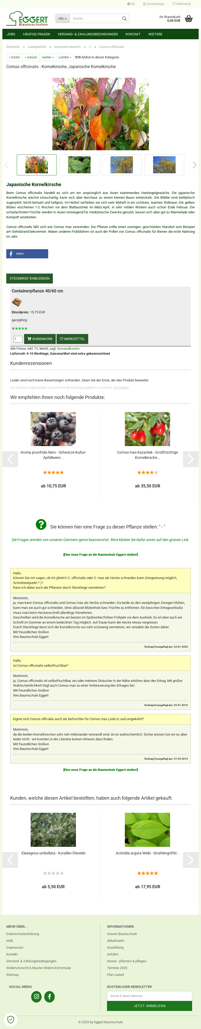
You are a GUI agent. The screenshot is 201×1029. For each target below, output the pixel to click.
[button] (27, 253)
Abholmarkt (115, 941)
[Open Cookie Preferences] (11, 1019)
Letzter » (65, 57)
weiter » (48, 57)
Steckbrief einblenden (29, 278)
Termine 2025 (117, 968)
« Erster (14, 57)
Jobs (11, 34)
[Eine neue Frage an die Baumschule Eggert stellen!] (100, 555)
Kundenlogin (154, 4)
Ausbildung (115, 947)
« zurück (31, 57)
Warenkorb (39, 339)
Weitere (155, 34)
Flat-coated (115, 975)
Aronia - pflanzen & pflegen (126, 961)
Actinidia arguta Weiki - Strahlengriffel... (148, 853)
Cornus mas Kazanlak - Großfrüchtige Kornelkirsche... (147, 455)
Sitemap (12, 975)
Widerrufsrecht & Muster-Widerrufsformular (38, 968)
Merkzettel (181, 4)
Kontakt (133, 34)
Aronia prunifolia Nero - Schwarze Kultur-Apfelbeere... (53, 455)
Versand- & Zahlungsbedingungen (88, 34)
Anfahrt (112, 954)
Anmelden (121, 388)
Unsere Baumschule (122, 934)
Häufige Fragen (36, 34)
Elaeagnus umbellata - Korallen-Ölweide (53, 853)
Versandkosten (68, 349)
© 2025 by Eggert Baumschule (100, 1022)
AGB (9, 941)
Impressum (14, 947)
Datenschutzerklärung (22, 934)
